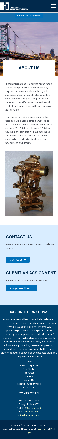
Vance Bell (42, 428)
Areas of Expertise (29, 365)
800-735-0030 (33, 407)
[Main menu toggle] (53, 6)
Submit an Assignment (29, 383)
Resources (29, 372)
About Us (29, 380)
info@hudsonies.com (29, 415)
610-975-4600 (32, 411)
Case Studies (29, 368)
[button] (29, 15)
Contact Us (29, 387)
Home (29, 361)
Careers (29, 376)
